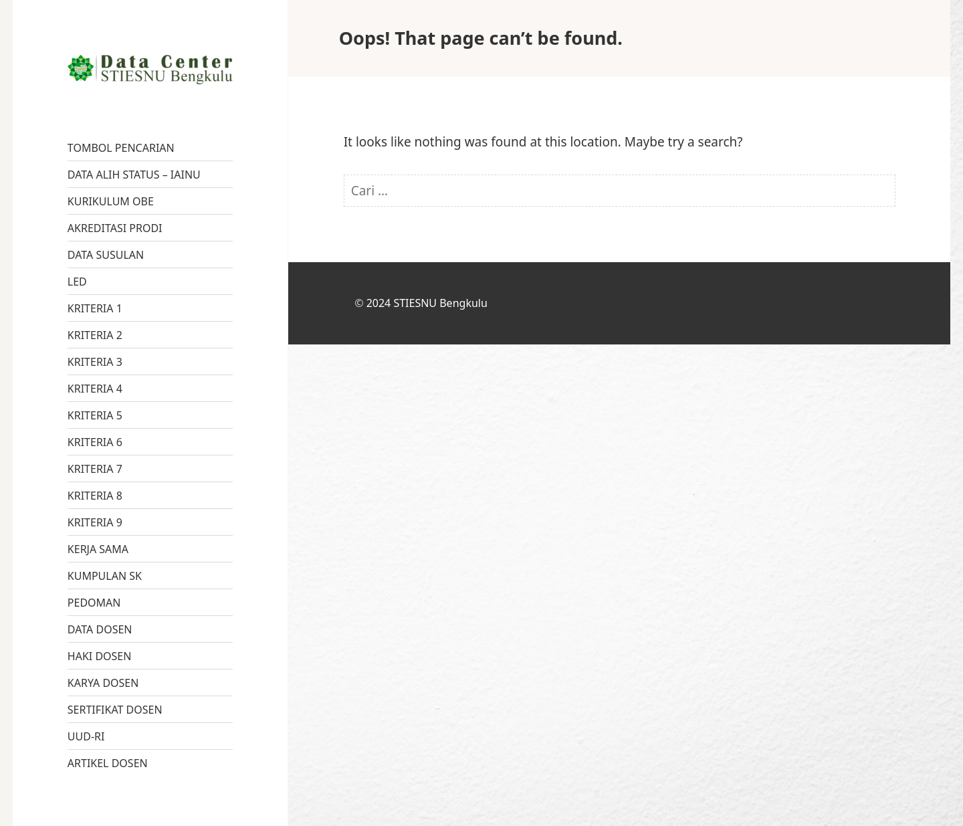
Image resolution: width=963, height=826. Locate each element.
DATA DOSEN (100, 629)
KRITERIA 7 (95, 468)
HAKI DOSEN (100, 656)
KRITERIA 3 (95, 361)
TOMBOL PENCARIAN (121, 147)
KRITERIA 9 (95, 522)
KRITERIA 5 (95, 415)
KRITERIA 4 (95, 388)
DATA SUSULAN (106, 254)
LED (77, 281)
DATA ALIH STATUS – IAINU (134, 174)
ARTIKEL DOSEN (108, 763)
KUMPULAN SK (105, 576)
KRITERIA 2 (95, 335)
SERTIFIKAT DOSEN (115, 709)
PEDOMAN (94, 602)
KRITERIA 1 (95, 308)
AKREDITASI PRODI (115, 228)
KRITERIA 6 (95, 442)
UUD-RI (86, 736)
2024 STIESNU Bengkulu (427, 303)
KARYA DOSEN (103, 683)
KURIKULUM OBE (111, 201)
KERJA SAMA (98, 549)
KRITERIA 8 (95, 495)
